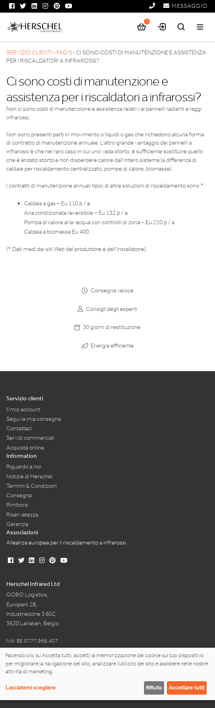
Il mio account (23, 409)
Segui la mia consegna (33, 418)
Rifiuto (154, 687)
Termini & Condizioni (31, 485)
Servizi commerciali (30, 437)
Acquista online (25, 447)
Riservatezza (22, 514)
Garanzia (17, 524)
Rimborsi (17, 504)
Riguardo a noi (23, 466)
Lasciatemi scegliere (31, 687)
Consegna (19, 495)
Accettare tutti (186, 687)
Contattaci (19, 428)
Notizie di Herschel (29, 476)
